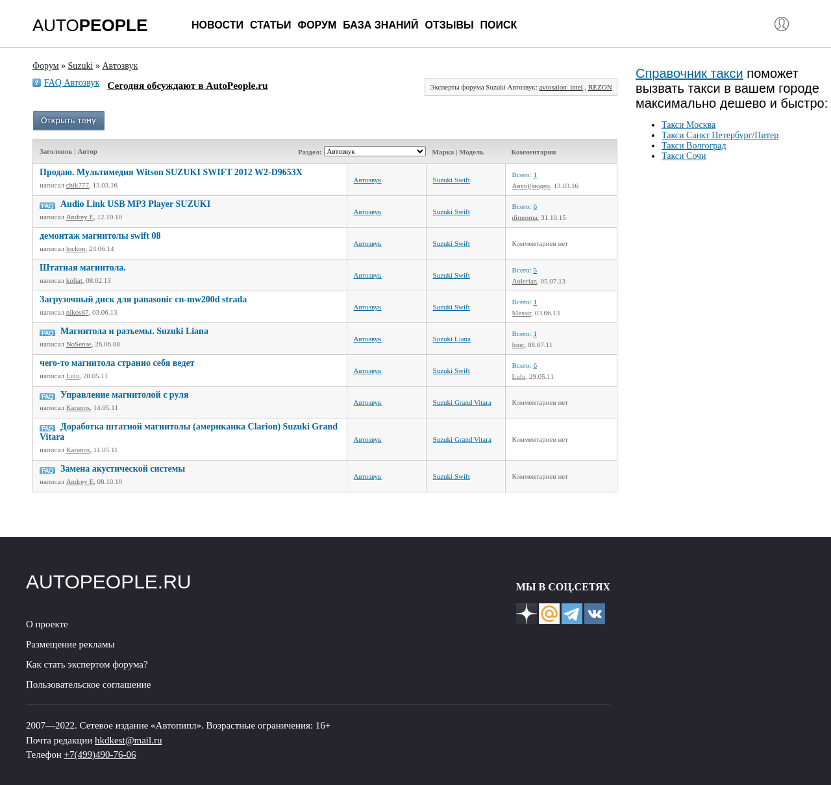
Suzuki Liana (452, 339)
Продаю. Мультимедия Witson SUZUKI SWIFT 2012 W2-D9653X (171, 172)
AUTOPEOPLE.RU (109, 581)
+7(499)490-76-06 (100, 754)
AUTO (89, 25)
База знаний (380, 24)
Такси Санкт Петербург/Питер (720, 135)
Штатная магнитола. (83, 267)
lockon (76, 248)
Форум (316, 24)
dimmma (525, 217)
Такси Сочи (684, 156)
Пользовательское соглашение (88, 684)
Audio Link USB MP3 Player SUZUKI (135, 204)
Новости (217, 24)
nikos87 (77, 312)
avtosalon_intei (560, 87)
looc (518, 344)
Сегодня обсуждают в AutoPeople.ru (187, 85)
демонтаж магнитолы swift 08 (100, 236)
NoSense (79, 344)
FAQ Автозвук (71, 83)
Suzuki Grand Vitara (462, 402)
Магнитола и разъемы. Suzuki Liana (134, 331)
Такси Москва (688, 125)
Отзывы (449, 24)
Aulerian (524, 281)
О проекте (47, 624)
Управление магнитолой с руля (124, 395)
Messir (522, 313)
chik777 (77, 185)
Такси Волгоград (694, 146)
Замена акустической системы (122, 469)
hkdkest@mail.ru (128, 740)
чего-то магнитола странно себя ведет (117, 363)
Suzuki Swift (451, 180)
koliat (74, 280)
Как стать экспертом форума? (87, 664)
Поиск (498, 24)
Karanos (78, 407)
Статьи (270, 24)
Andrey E (79, 217)
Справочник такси (689, 73)
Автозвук (368, 180)
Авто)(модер (531, 185)
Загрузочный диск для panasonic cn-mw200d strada (143, 299)
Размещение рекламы (70, 644)
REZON (600, 87)
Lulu (73, 376)
